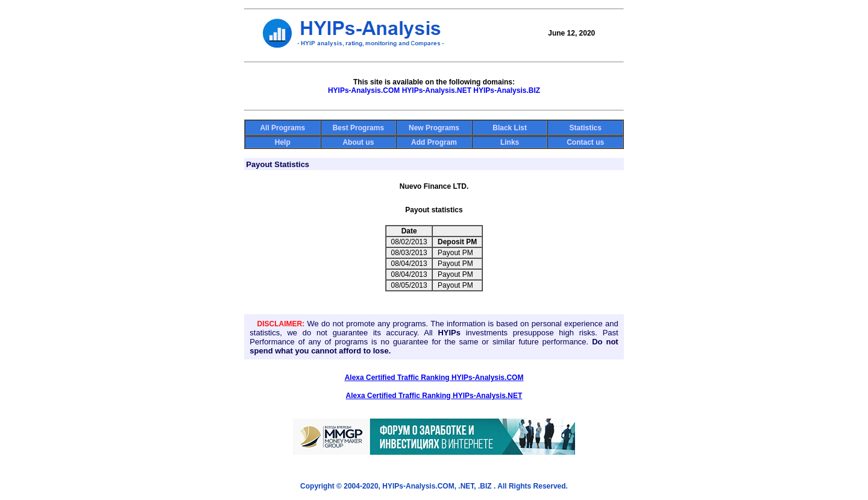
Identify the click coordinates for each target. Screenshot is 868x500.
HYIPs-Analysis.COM (364, 90)
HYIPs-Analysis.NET (436, 90)
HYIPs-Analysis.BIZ (506, 90)
